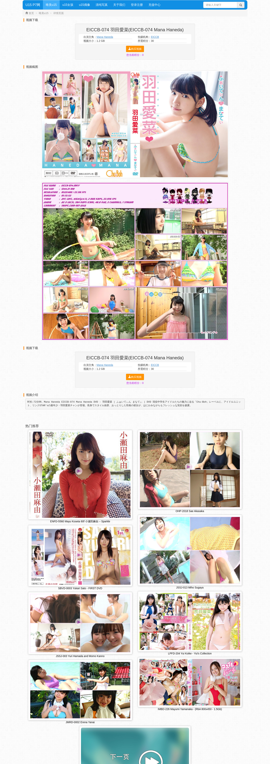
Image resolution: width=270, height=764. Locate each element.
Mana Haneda (105, 36)
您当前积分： (135, 54)
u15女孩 (68, 4)
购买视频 (135, 48)
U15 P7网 (33, 5)
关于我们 (119, 4)
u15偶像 (84, 4)
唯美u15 (51, 4)
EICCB (155, 36)
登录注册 (137, 4)
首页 (31, 13)
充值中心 (154, 4)
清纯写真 (102, 4)
